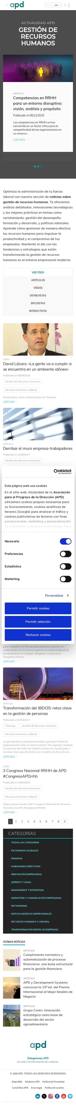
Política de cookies (54, 1087)
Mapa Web (17, 1081)
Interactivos (38, 310)
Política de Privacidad (53, 1081)
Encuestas (38, 303)
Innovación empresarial (26, 874)
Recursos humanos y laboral (21, 389)
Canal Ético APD (20, 1087)
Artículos (38, 280)
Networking (19, 905)
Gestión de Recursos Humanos (22, 381)
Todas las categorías (25, 842)
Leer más (19, 139)
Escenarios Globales (24, 850)
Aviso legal (36, 1087)
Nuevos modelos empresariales (31, 913)
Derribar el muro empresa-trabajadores (37, 448)
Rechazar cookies (38, 635)
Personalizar (54, 595)
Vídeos (38, 287)
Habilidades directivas (25, 866)
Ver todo (38, 272)
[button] (35, 166)
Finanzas (10, 725)
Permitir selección (38, 622)
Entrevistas (38, 295)
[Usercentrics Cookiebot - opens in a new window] (54, 471)
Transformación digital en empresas (34, 929)
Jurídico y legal (21, 882)
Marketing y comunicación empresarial (36, 898)
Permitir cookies (38, 608)
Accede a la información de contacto (37, 1061)
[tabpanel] (38, 103)
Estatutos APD (32, 1081)
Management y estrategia (27, 890)
